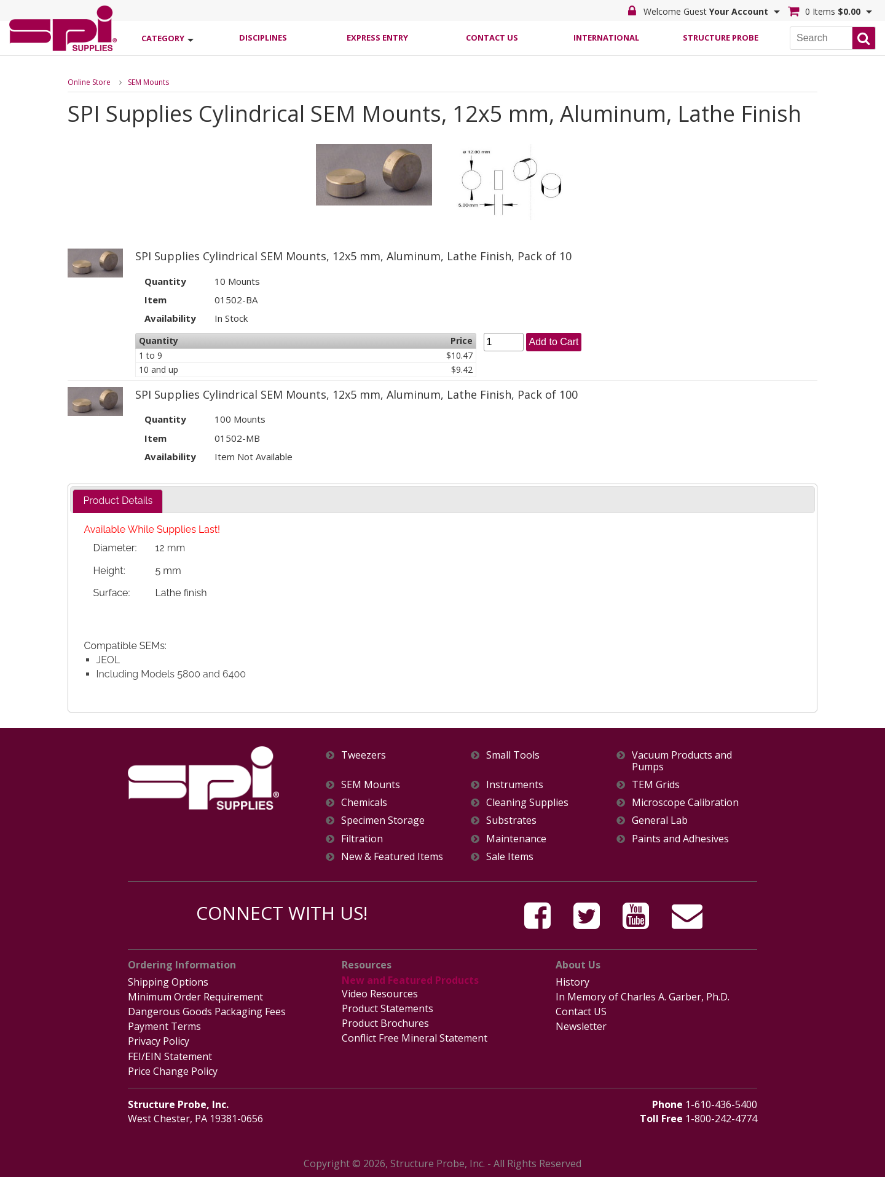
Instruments (514, 785)
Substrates (511, 820)
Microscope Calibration (685, 802)
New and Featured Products (410, 980)
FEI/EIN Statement (170, 1056)
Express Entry (377, 37)
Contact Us (492, 37)
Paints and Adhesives (680, 839)
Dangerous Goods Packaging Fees (207, 1011)
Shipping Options (168, 982)
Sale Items (509, 857)
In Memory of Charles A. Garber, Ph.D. (643, 996)
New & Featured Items (392, 857)
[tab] (118, 501)
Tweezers (363, 755)
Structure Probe (720, 37)
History (572, 982)
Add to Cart (554, 342)
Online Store (89, 82)
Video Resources (380, 993)
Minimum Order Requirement (195, 996)
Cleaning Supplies (527, 802)
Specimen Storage (383, 820)
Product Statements (387, 1008)
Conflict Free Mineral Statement (414, 1038)
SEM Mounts (148, 82)
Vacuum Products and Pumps (682, 761)
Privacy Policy (158, 1041)
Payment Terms (164, 1026)
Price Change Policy (173, 1071)
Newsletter (581, 1026)
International (606, 37)
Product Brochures (385, 1023)
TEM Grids (656, 785)
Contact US (581, 1011)
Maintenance (516, 839)
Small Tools (513, 755)
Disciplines (263, 37)
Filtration (362, 839)
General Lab (660, 820)
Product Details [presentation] (117, 500)
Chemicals (364, 802)
